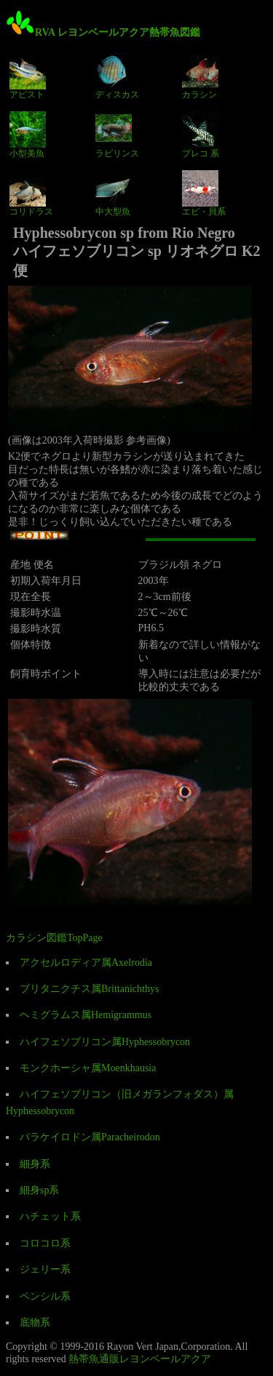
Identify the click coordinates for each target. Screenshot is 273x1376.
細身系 (35, 1164)
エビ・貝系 (204, 193)
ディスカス (117, 76)
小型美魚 (27, 134)
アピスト (27, 76)
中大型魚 (113, 193)
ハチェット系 (50, 1216)
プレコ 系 (200, 134)
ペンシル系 (45, 1296)
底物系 (35, 1322)
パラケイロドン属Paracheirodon (90, 1137)
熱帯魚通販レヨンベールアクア (139, 1358)
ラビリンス (117, 134)
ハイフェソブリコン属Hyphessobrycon (105, 1041)
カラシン (200, 76)
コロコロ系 (45, 1243)
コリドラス (31, 193)
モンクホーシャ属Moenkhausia (88, 1068)
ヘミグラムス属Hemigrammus (85, 1014)
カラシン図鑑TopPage (54, 937)
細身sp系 (39, 1190)
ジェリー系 (45, 1269)
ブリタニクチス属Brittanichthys (89, 988)
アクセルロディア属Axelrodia (86, 962)
